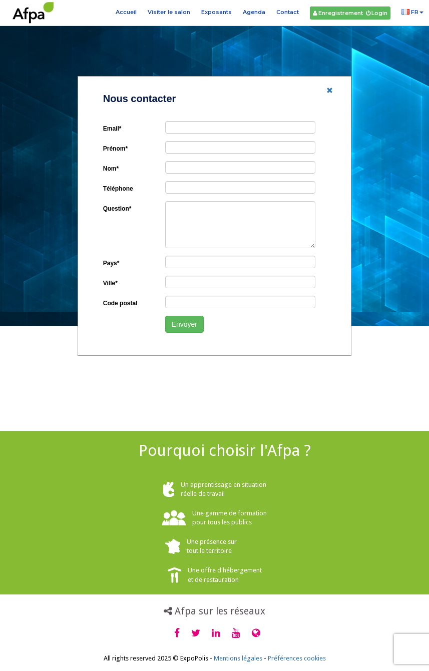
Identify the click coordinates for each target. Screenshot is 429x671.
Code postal (120, 303)
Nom (111, 168)
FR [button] (412, 12)
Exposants (216, 12)
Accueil (126, 12)
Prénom (115, 148)
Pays (111, 263)
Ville (110, 283)
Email (112, 128)
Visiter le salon (169, 12)
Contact (287, 12)
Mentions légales (238, 658)
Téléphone (118, 188)
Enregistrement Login (350, 13)
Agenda (254, 12)
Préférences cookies (297, 658)
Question (117, 208)
